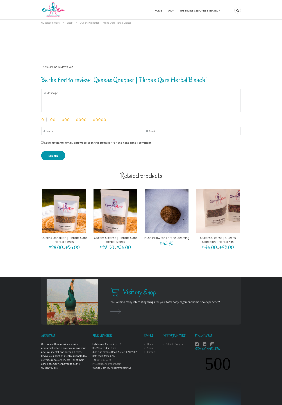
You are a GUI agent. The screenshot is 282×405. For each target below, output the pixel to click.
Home (158, 10)
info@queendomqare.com (106, 363)
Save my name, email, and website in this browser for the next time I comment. (98, 142)
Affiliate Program (175, 344)
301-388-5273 (104, 359)
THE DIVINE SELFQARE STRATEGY (199, 10)
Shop (170, 10)
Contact (151, 352)
